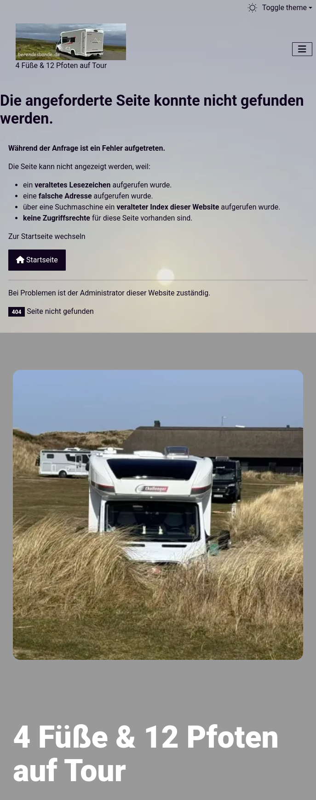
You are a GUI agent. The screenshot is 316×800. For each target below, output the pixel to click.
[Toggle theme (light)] (279, 8)
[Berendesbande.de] (71, 40)
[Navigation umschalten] (302, 49)
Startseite (37, 259)
